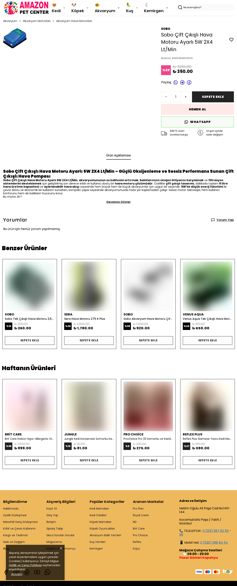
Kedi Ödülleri (98, 515)
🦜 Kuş (132, 8)
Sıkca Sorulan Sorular (60, 535)
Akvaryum (12, 21)
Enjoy (136, 549)
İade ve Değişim (14, 542)
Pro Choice (140, 535)
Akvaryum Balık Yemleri (105, 535)
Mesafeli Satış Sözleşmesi (20, 522)
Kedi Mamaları (99, 509)
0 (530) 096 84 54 (214, 542)
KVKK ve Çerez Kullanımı (19, 529)
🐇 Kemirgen (156, 8)
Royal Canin (141, 515)
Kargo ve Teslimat (15, 535)
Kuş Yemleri (97, 542)
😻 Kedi (59, 8)
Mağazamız (54, 542)
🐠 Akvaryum (107, 8)
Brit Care (139, 529)
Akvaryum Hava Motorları (74, 21)
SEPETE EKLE (213, 96)
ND (135, 522)
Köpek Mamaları (100, 522)
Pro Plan (138, 509)
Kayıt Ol (51, 509)
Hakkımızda (10, 509)
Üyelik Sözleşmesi (15, 515)
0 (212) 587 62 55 (216, 531)
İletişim (51, 522)
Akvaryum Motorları (39, 21)
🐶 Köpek (80, 8)
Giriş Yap (52, 515)
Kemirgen (96, 549)
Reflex (137, 542)
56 (181, 534)
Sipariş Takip (54, 529)
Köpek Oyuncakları (102, 529)
